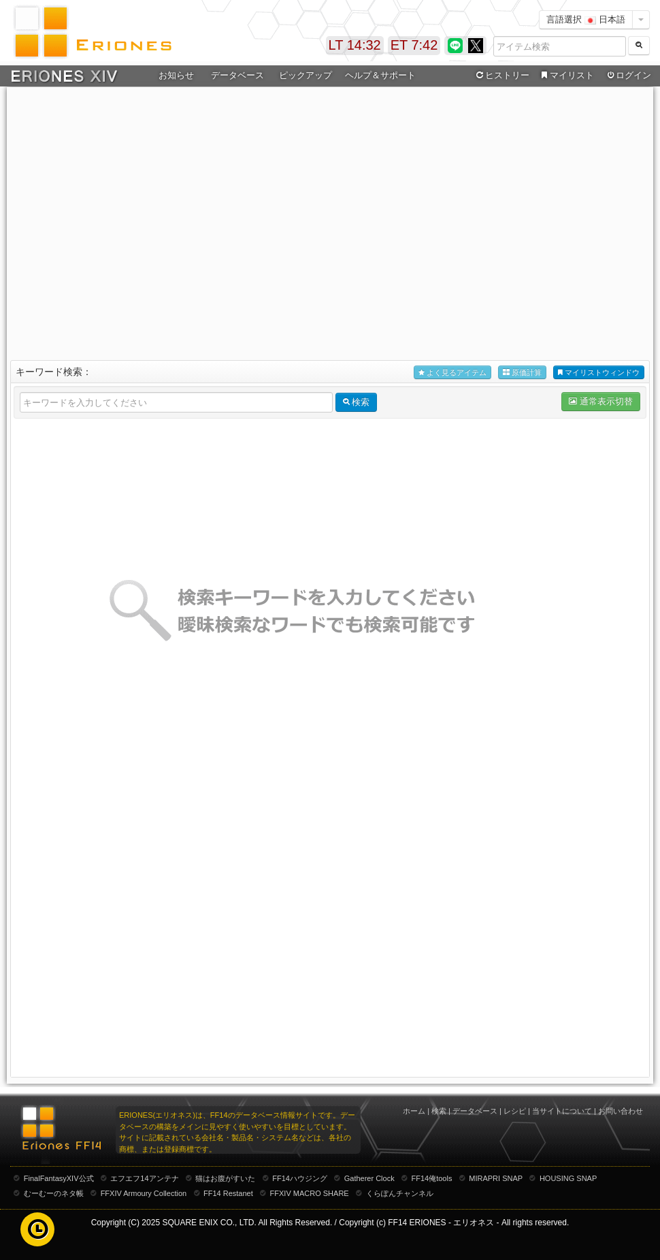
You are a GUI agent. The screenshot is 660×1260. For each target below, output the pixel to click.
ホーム (414, 1111)
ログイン (628, 75)
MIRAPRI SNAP (496, 1178)
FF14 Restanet (228, 1193)
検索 (438, 1111)
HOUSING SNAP (568, 1178)
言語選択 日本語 (585, 19)
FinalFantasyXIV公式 (59, 1178)
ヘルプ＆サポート (380, 75)
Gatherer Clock (369, 1178)
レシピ (515, 1111)
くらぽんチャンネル (399, 1193)
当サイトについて (562, 1111)
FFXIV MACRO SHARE (309, 1193)
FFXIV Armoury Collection (144, 1193)
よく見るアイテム (452, 372)
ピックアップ (305, 75)
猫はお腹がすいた (225, 1178)
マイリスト (565, 75)
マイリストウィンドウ (599, 372)
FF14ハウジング (299, 1178)
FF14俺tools (432, 1178)
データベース (237, 75)
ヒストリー (501, 75)
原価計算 (522, 372)
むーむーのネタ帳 (54, 1193)
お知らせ (176, 75)
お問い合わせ (620, 1111)
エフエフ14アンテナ (144, 1178)
